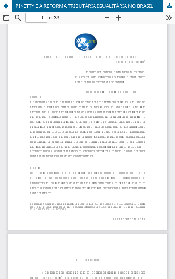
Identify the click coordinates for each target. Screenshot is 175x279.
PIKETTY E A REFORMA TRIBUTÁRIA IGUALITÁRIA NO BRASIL (84, 5)
